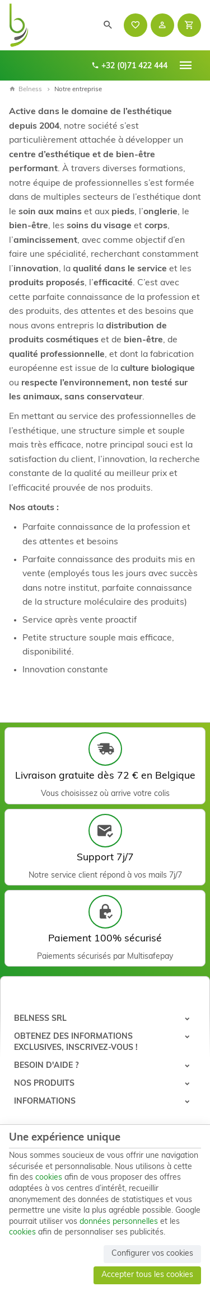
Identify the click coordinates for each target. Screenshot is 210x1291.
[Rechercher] (108, 25)
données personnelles (119, 1222)
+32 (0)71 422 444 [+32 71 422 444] (129, 65)
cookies (48, 1178)
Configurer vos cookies (152, 1254)
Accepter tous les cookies (147, 1275)
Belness (25, 89)
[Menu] (186, 65)
